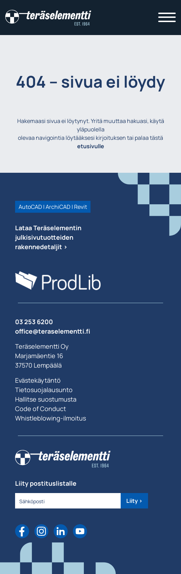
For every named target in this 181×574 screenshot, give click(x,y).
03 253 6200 (34, 321)
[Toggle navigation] (167, 18)
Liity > (134, 501)
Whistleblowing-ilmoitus (50, 418)
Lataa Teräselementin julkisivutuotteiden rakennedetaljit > (48, 237)
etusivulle (90, 146)
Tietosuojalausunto (44, 389)
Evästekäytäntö (38, 380)
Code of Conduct (40, 408)
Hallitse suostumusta (45, 399)
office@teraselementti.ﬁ (52, 331)
